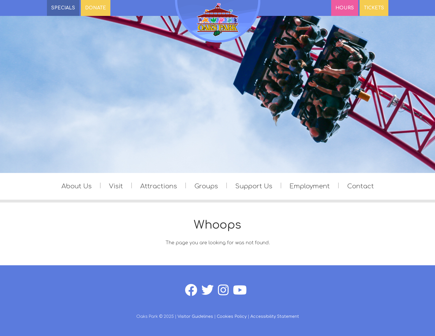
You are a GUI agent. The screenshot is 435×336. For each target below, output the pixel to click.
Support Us (253, 186)
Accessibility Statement (274, 316)
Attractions (158, 186)
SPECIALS (63, 8)
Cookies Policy (232, 316)
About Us (76, 186)
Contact (360, 186)
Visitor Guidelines (195, 316)
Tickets (374, 8)
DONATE (95, 8)
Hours (344, 8)
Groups (206, 186)
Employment (310, 186)
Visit (116, 186)
